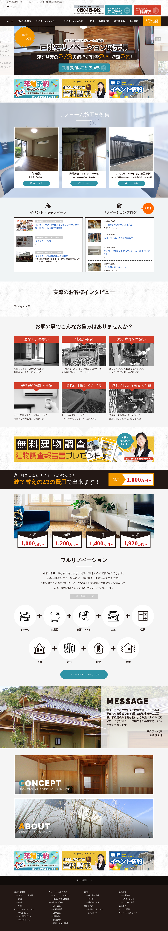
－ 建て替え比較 (92, 852)
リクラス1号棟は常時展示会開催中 (51, 256)
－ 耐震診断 (56, 876)
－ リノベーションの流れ (61, 852)
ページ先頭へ (84, 837)
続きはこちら (36, 183)
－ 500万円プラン (23, 870)
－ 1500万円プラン (23, 876)
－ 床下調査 (56, 863)
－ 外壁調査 (56, 870)
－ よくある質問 (127, 859)
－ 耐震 (19, 856)
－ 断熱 (19, 859)
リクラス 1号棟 (45, 241)
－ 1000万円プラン (23, 873)
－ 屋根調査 (56, 873)
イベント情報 (124, 866)
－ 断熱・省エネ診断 (59, 880)
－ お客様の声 (91, 870)
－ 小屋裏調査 (56, 866)
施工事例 (122, 863)
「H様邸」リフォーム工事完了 (118, 225)
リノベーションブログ (128, 870)
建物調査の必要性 (56, 859)
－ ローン (90, 856)
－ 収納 (19, 863)
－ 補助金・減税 (92, 859)
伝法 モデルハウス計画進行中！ (119, 238)
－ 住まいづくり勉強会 (60, 856)
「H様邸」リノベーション (116, 267)
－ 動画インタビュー (94, 866)
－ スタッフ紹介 (127, 856)
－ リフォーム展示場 (24, 852)
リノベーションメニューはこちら (84, 674)
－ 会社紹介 (126, 852)
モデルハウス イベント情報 (152, 21)
